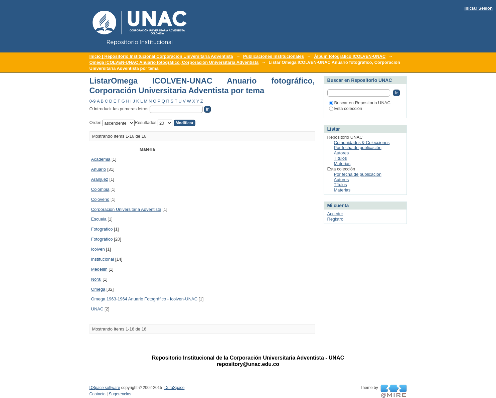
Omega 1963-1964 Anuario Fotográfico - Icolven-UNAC (144, 298)
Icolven (98, 249)
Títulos (340, 158)
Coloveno (100, 199)
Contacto (98, 394)
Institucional (102, 259)
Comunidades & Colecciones (362, 142)
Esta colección (345, 108)
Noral (96, 279)
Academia (101, 159)
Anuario (98, 169)
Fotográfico (102, 239)
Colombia (100, 189)
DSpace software (105, 387)
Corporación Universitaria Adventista (126, 209)
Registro (335, 219)
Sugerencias (120, 394)
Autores (341, 152)
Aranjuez (99, 179)
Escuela (99, 219)
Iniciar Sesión (478, 8)
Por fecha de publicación (357, 147)
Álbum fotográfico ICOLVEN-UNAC (349, 56)
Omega (98, 289)
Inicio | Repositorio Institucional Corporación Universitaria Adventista (161, 56)
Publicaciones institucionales (273, 56)
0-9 (93, 101)
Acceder (335, 213)
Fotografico (102, 229)
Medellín (99, 269)
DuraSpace (174, 387)
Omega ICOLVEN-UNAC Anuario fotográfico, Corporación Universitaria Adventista (174, 62)
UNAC (97, 308)
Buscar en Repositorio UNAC (359, 102)
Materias (342, 163)
